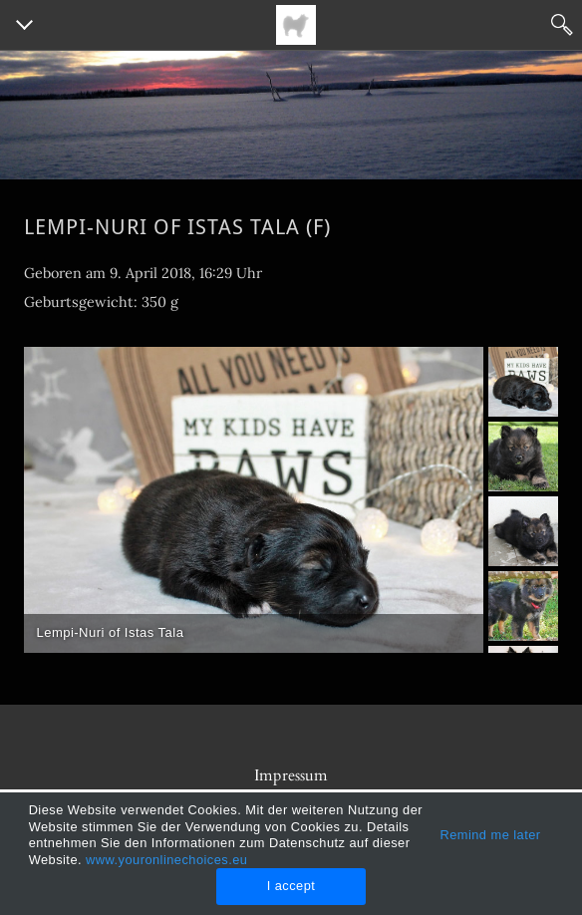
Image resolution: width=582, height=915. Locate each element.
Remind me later (489, 834)
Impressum (291, 775)
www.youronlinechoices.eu (166, 859)
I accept (291, 885)
